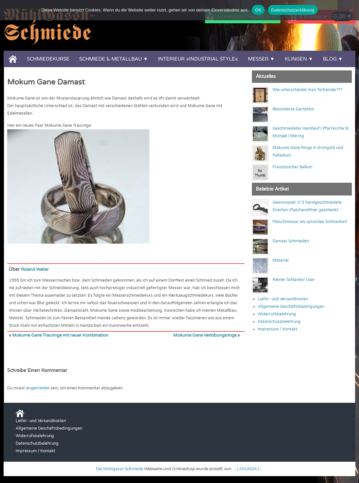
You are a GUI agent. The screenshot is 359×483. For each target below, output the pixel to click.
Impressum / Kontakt (277, 329)
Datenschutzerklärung (292, 10)
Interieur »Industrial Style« (198, 59)
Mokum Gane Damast (46, 82)
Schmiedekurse (48, 59)
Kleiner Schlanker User (294, 279)
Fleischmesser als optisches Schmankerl (310, 221)
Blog (330, 59)
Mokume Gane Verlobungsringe (206, 335)
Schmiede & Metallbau (110, 59)
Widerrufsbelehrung (277, 314)
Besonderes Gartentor (293, 109)
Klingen (296, 59)
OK (258, 10)
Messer (258, 59)
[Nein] (351, 10)
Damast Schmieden (291, 241)
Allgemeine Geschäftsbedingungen (291, 306)
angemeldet (37, 387)
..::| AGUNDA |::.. (249, 468)
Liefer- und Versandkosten (283, 299)
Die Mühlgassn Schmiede (119, 468)
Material (281, 260)
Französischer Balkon (292, 167)
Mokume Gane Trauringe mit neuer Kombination (57, 335)
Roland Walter (36, 269)
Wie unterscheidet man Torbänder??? (308, 89)
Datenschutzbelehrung (279, 321)
